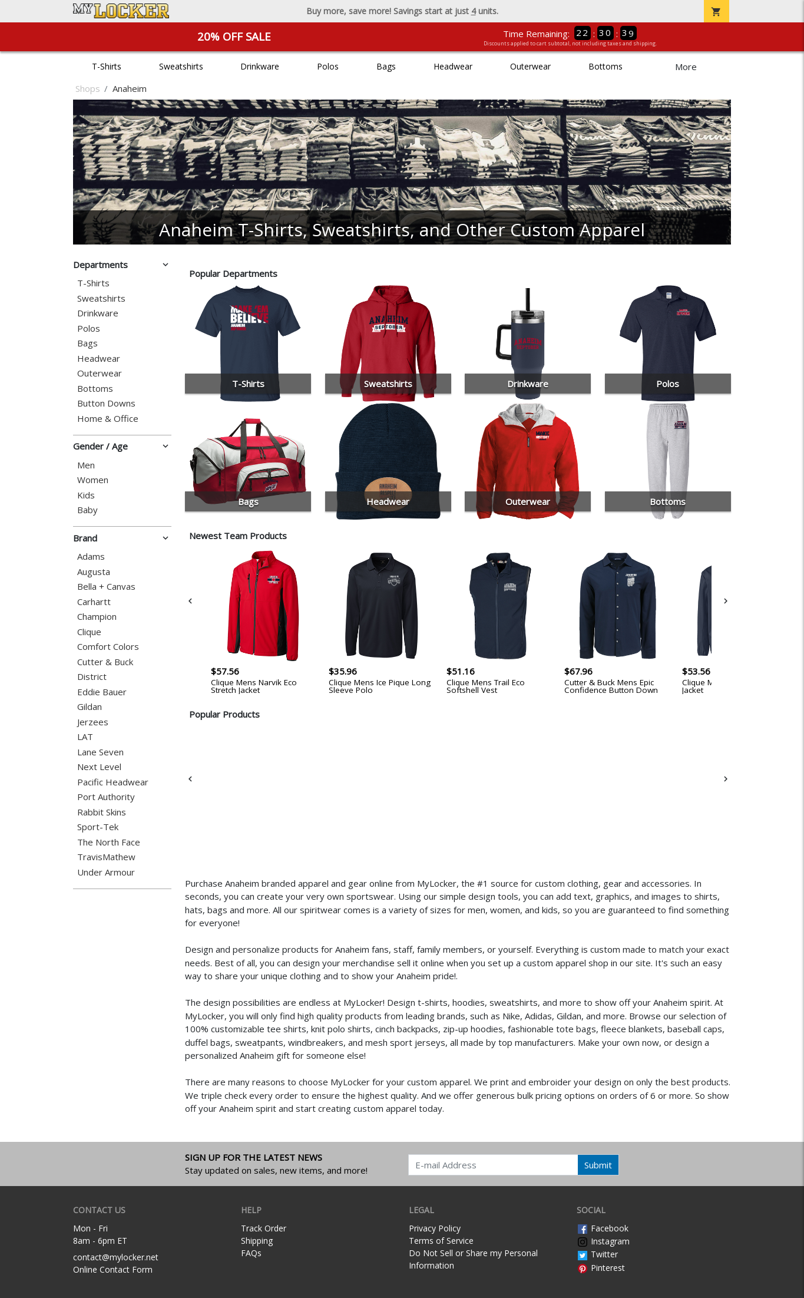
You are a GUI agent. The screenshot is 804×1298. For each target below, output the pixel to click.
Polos (328, 66)
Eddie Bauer (102, 692)
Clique (89, 632)
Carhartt (94, 602)
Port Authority (106, 797)
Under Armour (106, 872)
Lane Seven (100, 752)
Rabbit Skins (101, 812)
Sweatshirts (181, 66)
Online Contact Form (113, 1269)
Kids (86, 495)
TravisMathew (106, 857)
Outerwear (530, 66)
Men (86, 465)
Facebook (602, 1228)
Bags (386, 66)
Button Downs (106, 403)
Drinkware (259, 66)
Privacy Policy (435, 1228)
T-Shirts (106, 66)
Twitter (597, 1254)
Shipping (257, 1240)
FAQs (251, 1253)
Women (92, 480)
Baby (87, 510)
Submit (598, 1165)
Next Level (99, 767)
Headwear (453, 66)
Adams (91, 556)
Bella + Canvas (106, 587)
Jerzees (92, 722)
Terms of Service (441, 1240)
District (92, 677)
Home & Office (107, 419)
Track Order (263, 1228)
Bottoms (605, 66)
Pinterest (601, 1267)
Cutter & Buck (105, 662)
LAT (85, 737)
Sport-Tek (97, 827)
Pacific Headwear (112, 782)
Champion (97, 617)
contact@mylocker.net (115, 1257)
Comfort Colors (108, 647)
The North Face (108, 842)
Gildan (89, 707)
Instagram (603, 1241)
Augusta (93, 572)
